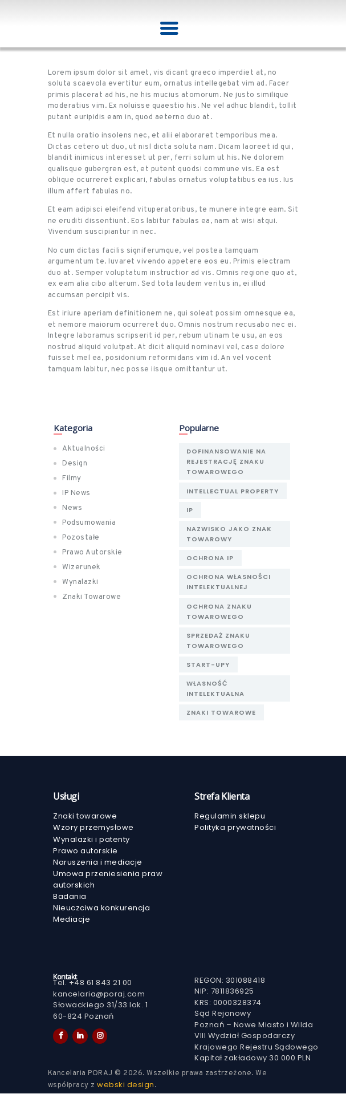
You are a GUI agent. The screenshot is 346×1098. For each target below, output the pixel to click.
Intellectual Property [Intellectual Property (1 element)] (233, 490)
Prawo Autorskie (92, 552)
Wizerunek (81, 567)
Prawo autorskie (85, 851)
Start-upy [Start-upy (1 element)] (208, 663)
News (72, 508)
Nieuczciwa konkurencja (101, 911)
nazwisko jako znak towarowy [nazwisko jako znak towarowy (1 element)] (229, 533)
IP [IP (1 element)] (190, 509)
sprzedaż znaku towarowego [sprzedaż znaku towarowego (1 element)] (219, 639)
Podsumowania (89, 523)
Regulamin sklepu (229, 815)
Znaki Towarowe (91, 597)
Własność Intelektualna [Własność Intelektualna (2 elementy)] (216, 687)
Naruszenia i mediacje (98, 863)
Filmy (72, 478)
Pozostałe (81, 537)
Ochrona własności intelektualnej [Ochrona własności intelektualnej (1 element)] (229, 581)
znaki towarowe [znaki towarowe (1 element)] (222, 711)
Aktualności (83, 448)
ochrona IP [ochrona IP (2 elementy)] (210, 557)
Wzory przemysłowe (93, 827)
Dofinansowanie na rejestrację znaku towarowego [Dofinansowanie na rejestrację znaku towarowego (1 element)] (227, 461)
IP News (76, 493)
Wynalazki (80, 582)
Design (74, 463)
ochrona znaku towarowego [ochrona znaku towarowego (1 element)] (220, 610)
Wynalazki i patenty (91, 839)
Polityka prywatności (235, 827)
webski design (125, 1089)
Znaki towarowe (85, 815)
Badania (70, 899)
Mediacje (71, 923)
